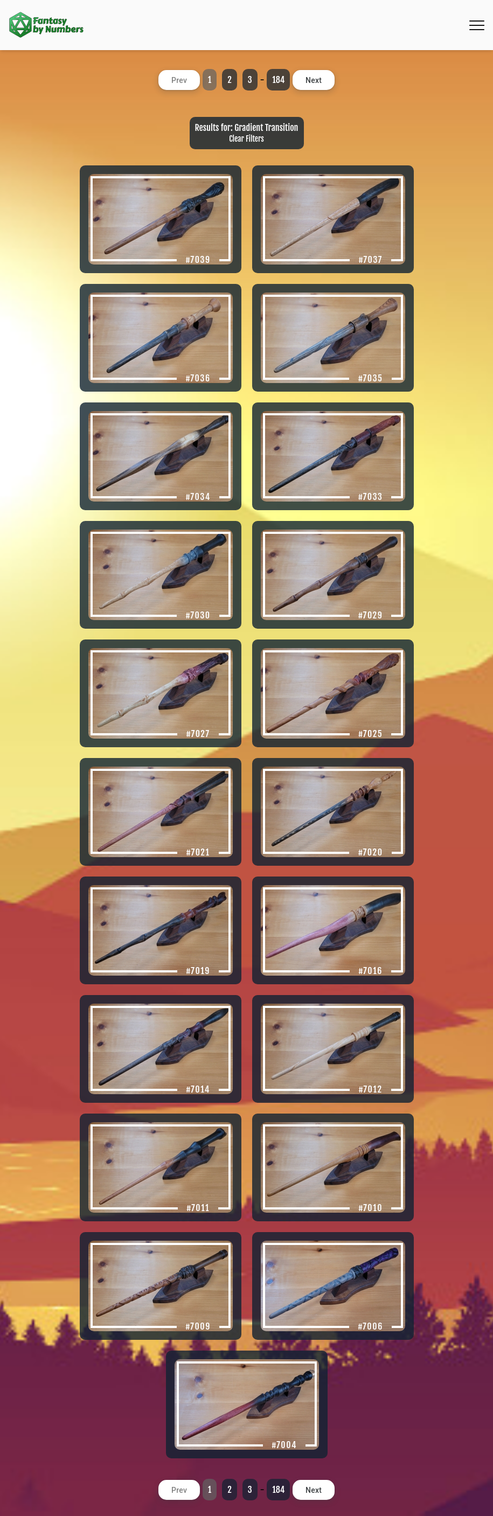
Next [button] (313, 80)
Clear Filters (246, 138)
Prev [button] (179, 80)
